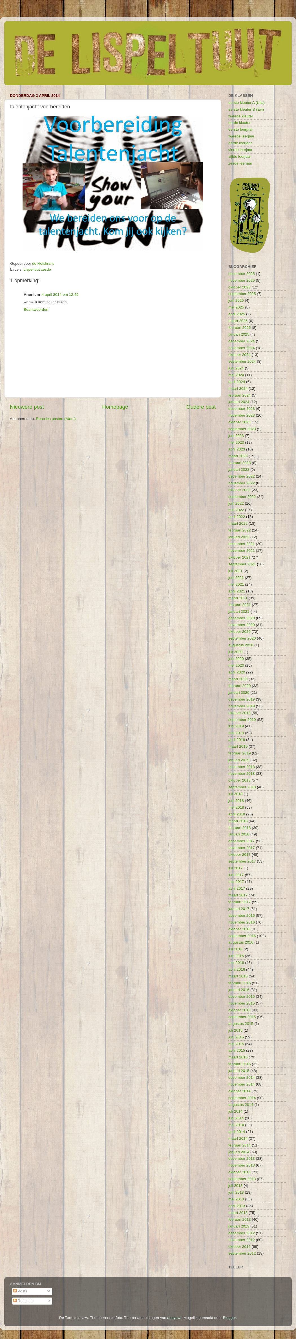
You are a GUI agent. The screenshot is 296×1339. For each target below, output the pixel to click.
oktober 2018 (239, 780)
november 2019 (241, 706)
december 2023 (241, 408)
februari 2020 (239, 686)
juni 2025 (236, 300)
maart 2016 (238, 976)
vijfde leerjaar (239, 156)
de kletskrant (43, 263)
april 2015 (236, 1050)
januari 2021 (238, 611)
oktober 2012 (239, 1246)
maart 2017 (238, 895)
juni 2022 (236, 503)
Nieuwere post (27, 407)
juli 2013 (235, 1185)
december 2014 (241, 1077)
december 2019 (241, 699)
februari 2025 (239, 327)
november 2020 (241, 625)
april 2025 (236, 314)
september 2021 (242, 564)
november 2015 (241, 1003)
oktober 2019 (239, 713)
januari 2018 (238, 834)
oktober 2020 (239, 631)
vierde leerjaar (240, 150)
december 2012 (241, 1233)
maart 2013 (238, 1213)
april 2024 (236, 382)
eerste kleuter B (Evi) (246, 109)
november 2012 (241, 1240)
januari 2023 (238, 469)
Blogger (229, 1318)
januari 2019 (238, 760)
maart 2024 (238, 388)
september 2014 (242, 1098)
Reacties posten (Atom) (56, 419)
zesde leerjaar (240, 163)
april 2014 (236, 1132)
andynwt (174, 1318)
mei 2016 (236, 963)
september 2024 (242, 361)
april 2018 (236, 814)
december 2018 (241, 767)
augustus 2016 (240, 942)
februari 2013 (239, 1219)
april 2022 (236, 517)
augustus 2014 (240, 1104)
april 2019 (236, 740)
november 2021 (241, 550)
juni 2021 (236, 578)
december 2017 (241, 841)
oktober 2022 (239, 490)
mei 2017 (236, 881)
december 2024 (241, 341)
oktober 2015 (239, 1010)
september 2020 (242, 638)
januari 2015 (238, 1071)
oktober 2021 (239, 557)
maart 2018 (238, 821)
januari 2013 (238, 1226)
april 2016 (236, 969)
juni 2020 (236, 659)
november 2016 (241, 922)
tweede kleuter (240, 116)
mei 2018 (236, 807)
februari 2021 (239, 605)
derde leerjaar (240, 143)
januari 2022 (238, 537)
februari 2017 (239, 902)
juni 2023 (236, 436)
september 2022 (242, 497)
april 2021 (236, 591)
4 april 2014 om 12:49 (60, 294)
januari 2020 (238, 692)
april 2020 (236, 672)
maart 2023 (238, 456)
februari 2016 (239, 983)
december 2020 (241, 618)
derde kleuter (239, 123)
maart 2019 (238, 746)
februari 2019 (239, 753)
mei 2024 (236, 375)
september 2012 (242, 1253)
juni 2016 (236, 956)
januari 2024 (238, 402)
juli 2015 (235, 1030)
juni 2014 (236, 1118)
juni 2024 (236, 368)
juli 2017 (235, 868)
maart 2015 (238, 1057)
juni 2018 (236, 800)
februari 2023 (239, 463)
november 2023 (241, 415)
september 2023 (242, 429)
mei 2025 (236, 307)
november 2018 (241, 773)
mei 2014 (236, 1125)
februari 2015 (239, 1064)
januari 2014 (238, 1152)
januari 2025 (238, 334)
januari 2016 (238, 990)
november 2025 (241, 280)
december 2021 (241, 544)
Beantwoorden (36, 309)
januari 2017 (238, 909)
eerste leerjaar (240, 129)
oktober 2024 (239, 355)
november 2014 (241, 1084)
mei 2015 (236, 1044)
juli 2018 (235, 794)
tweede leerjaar (241, 136)
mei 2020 (236, 665)
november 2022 (241, 483)
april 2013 (236, 1206)
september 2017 (242, 861)
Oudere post (201, 407)
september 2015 (242, 1017)
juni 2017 (236, 875)
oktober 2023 (239, 422)
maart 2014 (238, 1138)
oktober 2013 (239, 1172)
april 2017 (236, 888)
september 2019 (242, 719)
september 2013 (242, 1179)
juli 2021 (235, 571)
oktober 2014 (239, 1091)
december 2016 (241, 915)
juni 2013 (236, 1192)
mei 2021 (236, 584)
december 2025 (241, 274)
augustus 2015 (240, 1023)
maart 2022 (238, 523)
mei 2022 (236, 510)
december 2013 (241, 1158)
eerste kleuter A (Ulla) (246, 102)
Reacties (22, 1301)
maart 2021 (238, 598)
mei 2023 (236, 442)
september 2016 (242, 936)
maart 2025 (238, 321)
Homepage (115, 407)
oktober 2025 (239, 287)
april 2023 (236, 449)
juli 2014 (235, 1111)
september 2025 (242, 294)
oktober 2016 (239, 929)
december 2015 (241, 996)
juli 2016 (235, 949)
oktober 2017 (239, 854)
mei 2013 (236, 1199)
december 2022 (241, 476)
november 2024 (241, 348)
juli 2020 (235, 652)
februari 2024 (239, 395)
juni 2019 (236, 726)
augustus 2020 (240, 645)
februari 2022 (239, 530)
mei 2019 (236, 733)
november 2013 (241, 1165)
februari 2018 (239, 828)
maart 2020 (238, 679)
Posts (20, 1291)
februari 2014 (239, 1145)
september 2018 (242, 787)
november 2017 (241, 848)
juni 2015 (236, 1037)
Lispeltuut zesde (37, 269)
